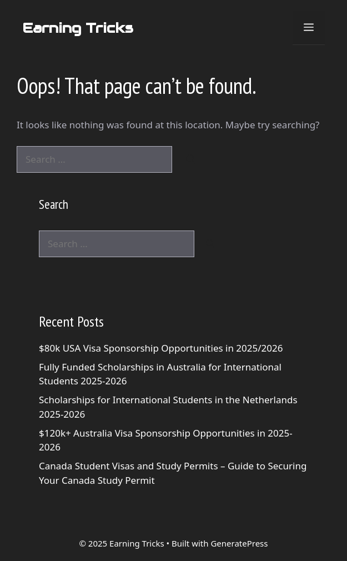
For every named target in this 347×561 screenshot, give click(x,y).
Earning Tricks (77, 28)
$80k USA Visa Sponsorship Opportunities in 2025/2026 (161, 348)
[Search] (190, 159)
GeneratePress (239, 543)
